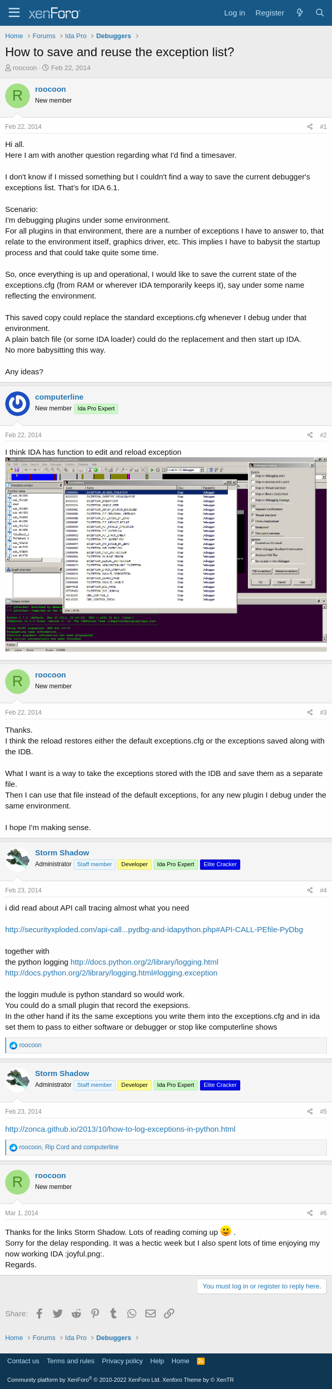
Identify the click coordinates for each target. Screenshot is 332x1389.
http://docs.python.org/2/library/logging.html (145, 961)
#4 (323, 890)
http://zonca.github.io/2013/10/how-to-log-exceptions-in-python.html (120, 1129)
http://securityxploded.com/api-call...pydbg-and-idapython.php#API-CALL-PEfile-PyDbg (154, 929)
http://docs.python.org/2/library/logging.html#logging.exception (111, 972)
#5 (323, 1111)
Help (157, 1361)
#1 (323, 126)
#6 (323, 1213)
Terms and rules (70, 1361)
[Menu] (14, 13)
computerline (59, 396)
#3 (323, 712)
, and (69, 1147)
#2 (323, 435)
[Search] (320, 12)
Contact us (23, 1361)
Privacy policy (122, 1361)
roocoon (25, 68)
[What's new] (299, 12)
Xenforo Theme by (198, 1380)
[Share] (310, 127)
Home (181, 1361)
